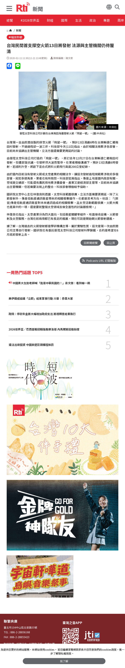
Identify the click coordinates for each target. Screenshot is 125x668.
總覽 (10, 20)
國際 (66, 20)
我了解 (64, 661)
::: (7, 30)
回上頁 (111, 243)
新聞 (18, 30)
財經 (51, 20)
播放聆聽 (15, 37)
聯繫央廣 (10, 621)
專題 (110, 20)
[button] (9, 8)
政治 (95, 20)
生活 (80, 20)
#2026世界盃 (30, 20)
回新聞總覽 (91, 243)
